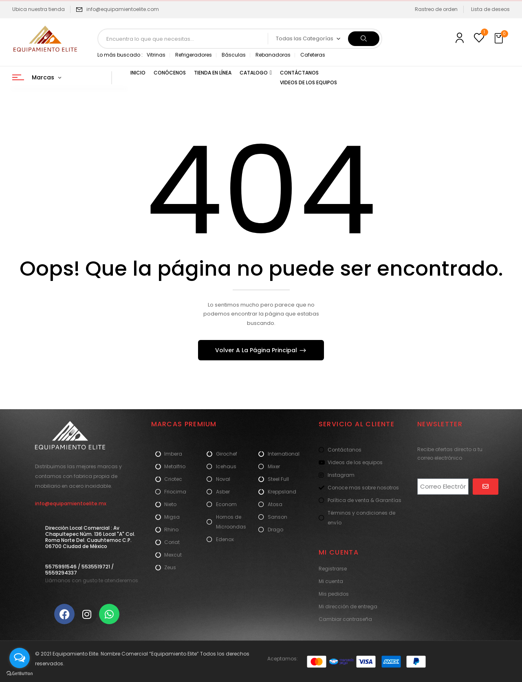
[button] (499, 39)
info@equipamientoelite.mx (70, 503)
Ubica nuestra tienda (38, 9)
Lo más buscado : (120, 54)
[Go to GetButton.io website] (20, 673)
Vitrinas (156, 54)
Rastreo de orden (436, 9)
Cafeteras (312, 54)
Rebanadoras (273, 54)
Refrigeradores (193, 54)
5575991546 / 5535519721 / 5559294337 (79, 569)
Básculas (234, 54)
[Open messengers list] (19, 658)
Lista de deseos (490, 9)
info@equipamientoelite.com (122, 9)
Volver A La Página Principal (257, 350)
